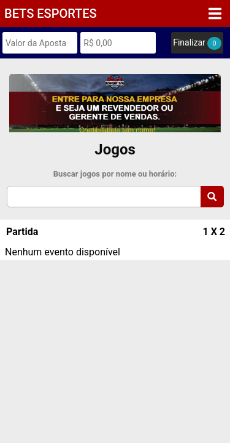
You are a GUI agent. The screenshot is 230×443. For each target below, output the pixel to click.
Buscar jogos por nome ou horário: (115, 173)
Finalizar (197, 43)
